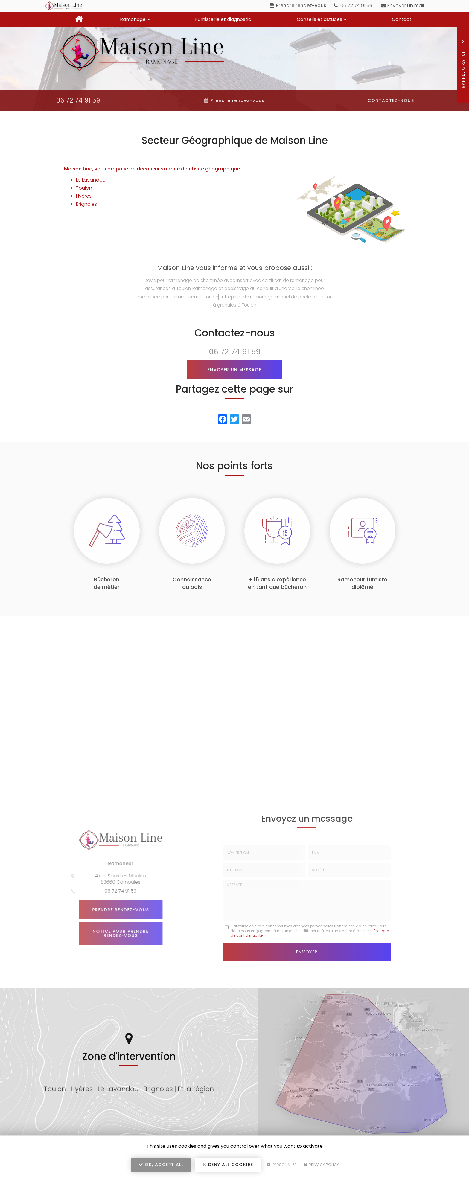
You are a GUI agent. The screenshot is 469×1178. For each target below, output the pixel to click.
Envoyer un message (234, 370)
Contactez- (391, 100)
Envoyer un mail (402, 5)
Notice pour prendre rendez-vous (118, 933)
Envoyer (307, 952)
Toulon (84, 188)
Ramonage (135, 19)
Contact (402, 19)
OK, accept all (161, 1165)
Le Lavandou (91, 179)
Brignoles (86, 204)
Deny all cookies (228, 1165)
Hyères (84, 196)
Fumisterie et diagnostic (223, 19)
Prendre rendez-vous (117, 910)
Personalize (281, 1165)
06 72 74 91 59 (354, 5)
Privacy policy (321, 1165)
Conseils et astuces (321, 19)
